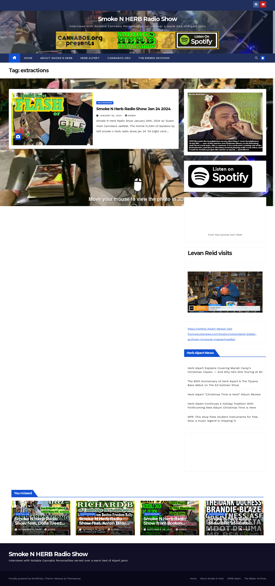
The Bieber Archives (154, 58)
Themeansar (74, 578)
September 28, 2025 (160, 529)
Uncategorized (104, 103)
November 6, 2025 (30, 529)
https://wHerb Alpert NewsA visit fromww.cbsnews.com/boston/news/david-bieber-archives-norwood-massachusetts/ (222, 334)
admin (130, 115)
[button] (256, 58)
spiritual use (22, 514)
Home (28, 58)
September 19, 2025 (224, 529)
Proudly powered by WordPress (26, 578)
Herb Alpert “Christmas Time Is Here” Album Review (224, 394)
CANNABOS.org (119, 58)
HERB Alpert (90, 58)
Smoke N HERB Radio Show (137, 19)
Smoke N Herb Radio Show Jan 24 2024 (133, 108)
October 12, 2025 (94, 529)
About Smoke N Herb (56, 58)
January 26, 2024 (111, 115)
